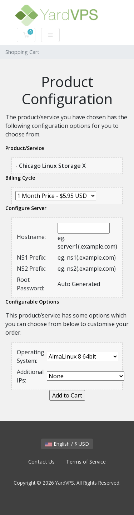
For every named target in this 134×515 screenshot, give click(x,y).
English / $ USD (67, 443)
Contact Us (41, 461)
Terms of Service (86, 461)
